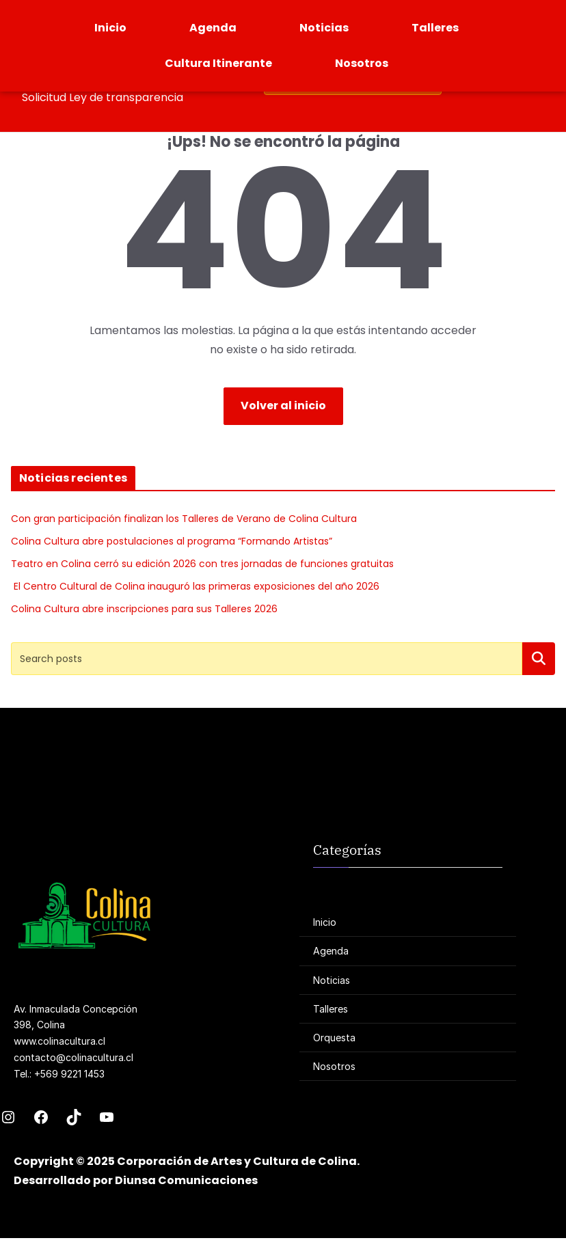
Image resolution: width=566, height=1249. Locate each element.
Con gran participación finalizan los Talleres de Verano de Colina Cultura (184, 518)
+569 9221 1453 (69, 1074)
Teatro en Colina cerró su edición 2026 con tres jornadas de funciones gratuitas (202, 564)
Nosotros (361, 63)
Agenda (213, 28)
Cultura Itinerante (218, 63)
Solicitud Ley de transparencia (102, 97)
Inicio (110, 28)
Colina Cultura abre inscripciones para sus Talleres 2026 (144, 609)
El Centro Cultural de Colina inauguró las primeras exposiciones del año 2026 (195, 586)
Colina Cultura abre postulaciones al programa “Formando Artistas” (171, 541)
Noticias (324, 28)
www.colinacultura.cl (59, 1041)
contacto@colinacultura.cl (73, 1057)
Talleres (435, 28)
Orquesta (334, 1037)
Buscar (538, 658)
